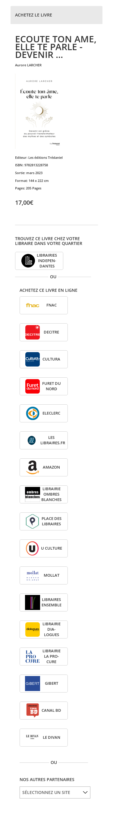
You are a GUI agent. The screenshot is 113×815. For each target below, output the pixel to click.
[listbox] (55, 792)
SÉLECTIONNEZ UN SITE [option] (46, 792)
